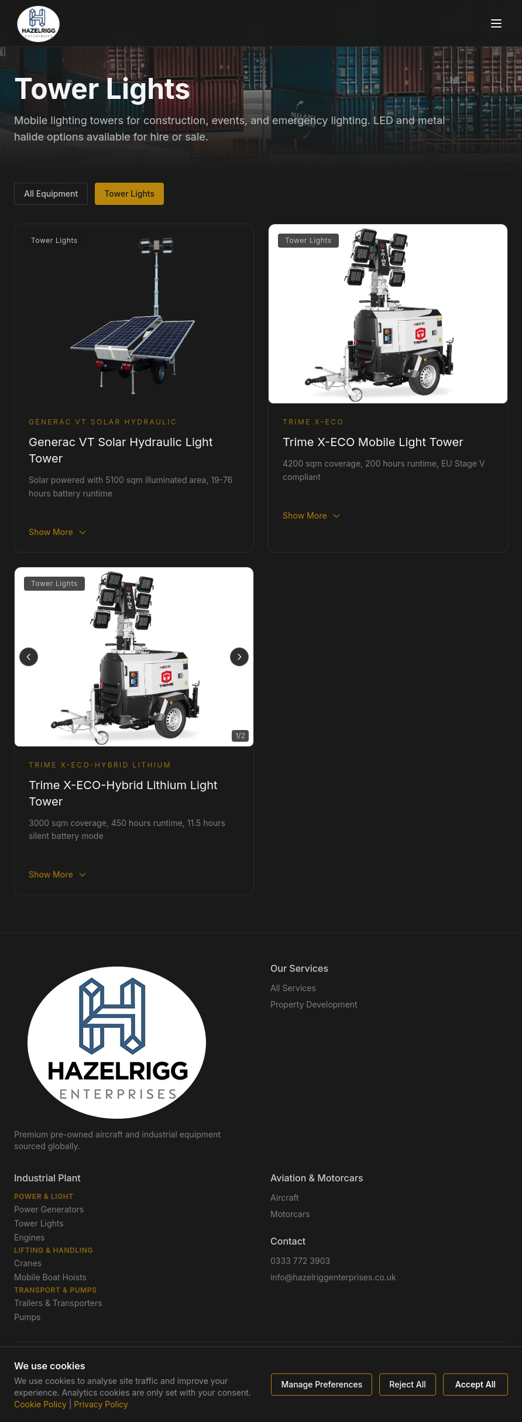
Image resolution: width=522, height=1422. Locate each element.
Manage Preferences (321, 1384)
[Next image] (239, 656)
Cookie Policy (40, 1404)
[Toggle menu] (496, 23)
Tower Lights (39, 1223)
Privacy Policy (101, 1404)
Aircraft (284, 1197)
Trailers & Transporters (58, 1303)
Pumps (27, 1317)
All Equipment (51, 193)
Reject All (407, 1384)
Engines (29, 1237)
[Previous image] (28, 656)
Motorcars (290, 1214)
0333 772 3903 (300, 1261)
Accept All (475, 1384)
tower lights (129, 193)
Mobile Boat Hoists (50, 1277)
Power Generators (49, 1209)
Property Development (314, 1004)
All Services (293, 988)
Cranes (28, 1263)
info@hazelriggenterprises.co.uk (333, 1277)
